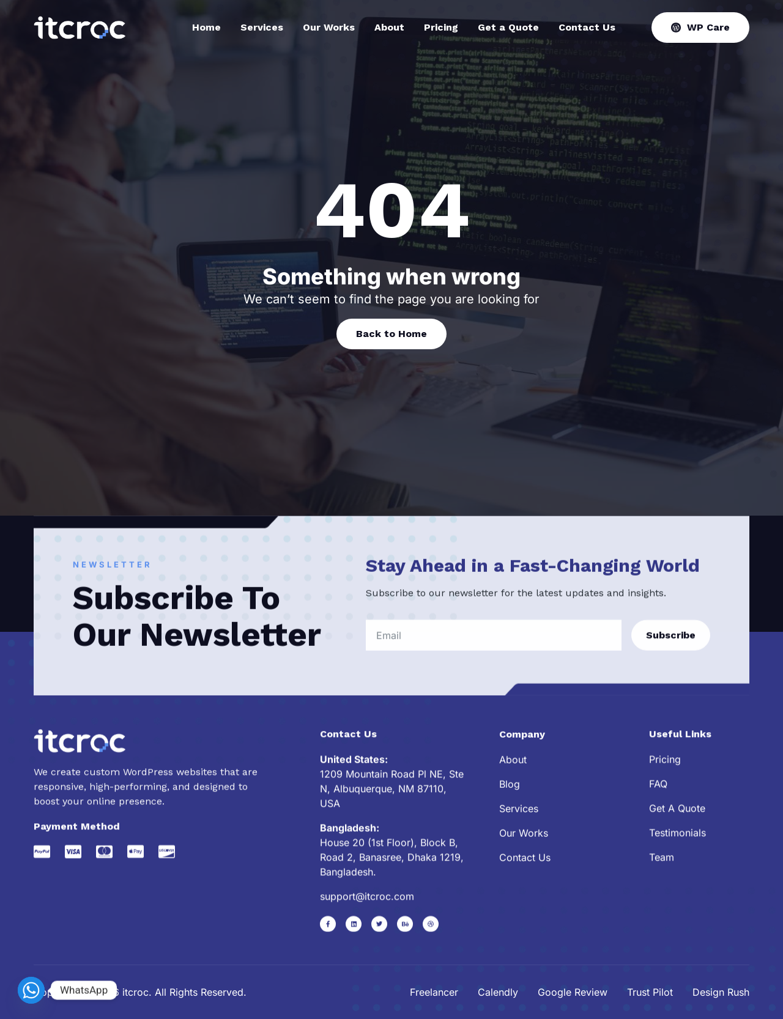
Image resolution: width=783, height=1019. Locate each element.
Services (261, 27)
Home (206, 27)
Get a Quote (508, 27)
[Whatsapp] (31, 990)
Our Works (329, 27)
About (389, 27)
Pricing (441, 27)
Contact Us (586, 27)
